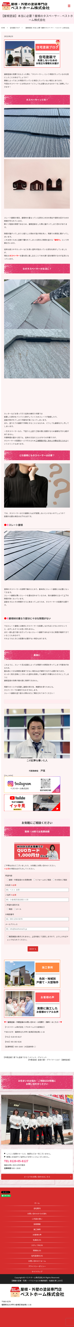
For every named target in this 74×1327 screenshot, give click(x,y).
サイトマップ (37, 1271)
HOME (3, 28)
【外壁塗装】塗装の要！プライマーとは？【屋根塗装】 (49, 1059)
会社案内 (37, 1208)
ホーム (37, 1203)
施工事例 (37, 1229)
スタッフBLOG (37, 1245)
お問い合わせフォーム (37, 1261)
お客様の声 (37, 1234)
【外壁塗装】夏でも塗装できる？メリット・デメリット (25, 1057)
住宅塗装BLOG (37, 1255)
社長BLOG (37, 1240)
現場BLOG (37, 1250)
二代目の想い (37, 1219)
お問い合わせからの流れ (37, 1213)
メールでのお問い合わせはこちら (37, 1176)
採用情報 (37, 1224)
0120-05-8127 (19, 1161)
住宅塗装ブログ (15, 28)
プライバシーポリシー (37, 1266)
